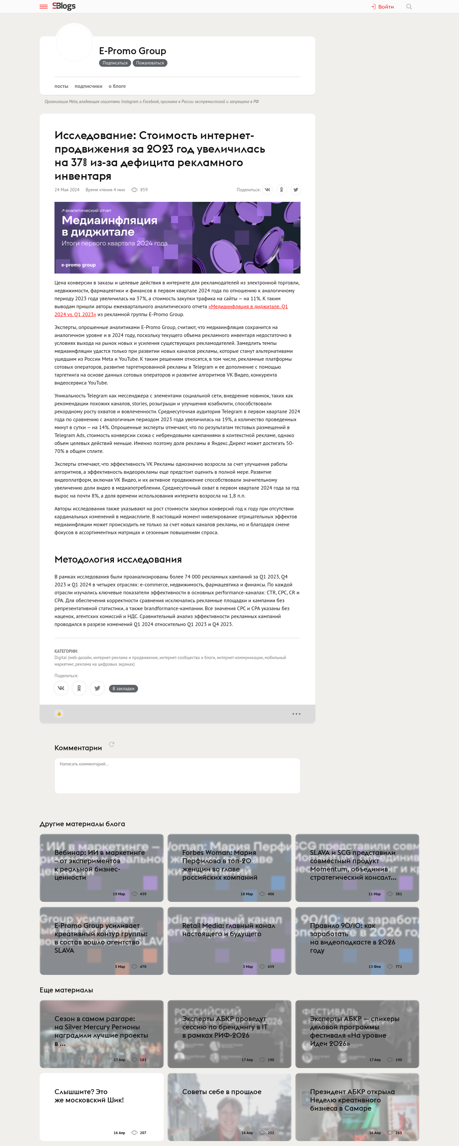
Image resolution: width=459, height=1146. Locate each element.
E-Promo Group (132, 51)
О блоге (117, 86)
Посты (61, 86)
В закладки (123, 688)
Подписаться (115, 63)
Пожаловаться (150, 63)
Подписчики (88, 86)
